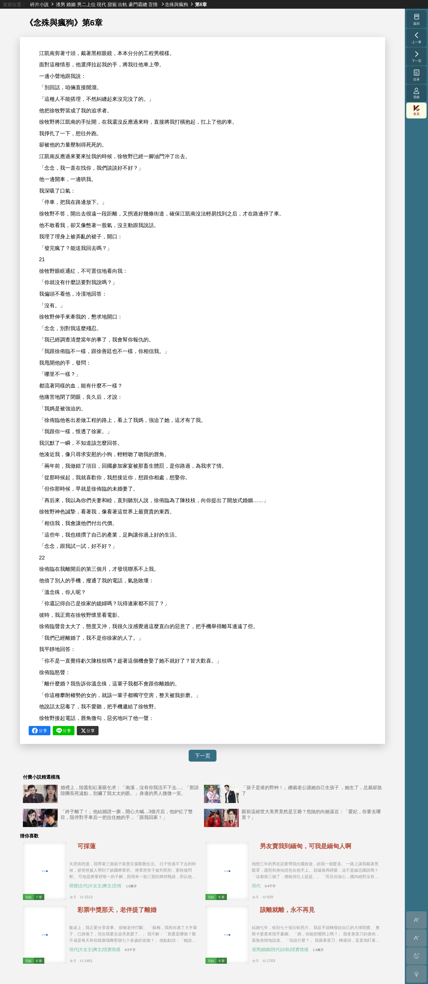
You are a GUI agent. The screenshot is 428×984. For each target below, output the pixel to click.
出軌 (122, 4)
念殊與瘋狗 (176, 4)
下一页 (202, 756)
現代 (101, 4)
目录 (416, 75)
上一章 (416, 38)
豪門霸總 (138, 4)
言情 (153, 4)
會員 (416, 110)
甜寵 (112, 4)
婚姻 (71, 4)
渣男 (60, 4)
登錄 (416, 93)
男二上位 (86, 4)
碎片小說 (39, 4)
